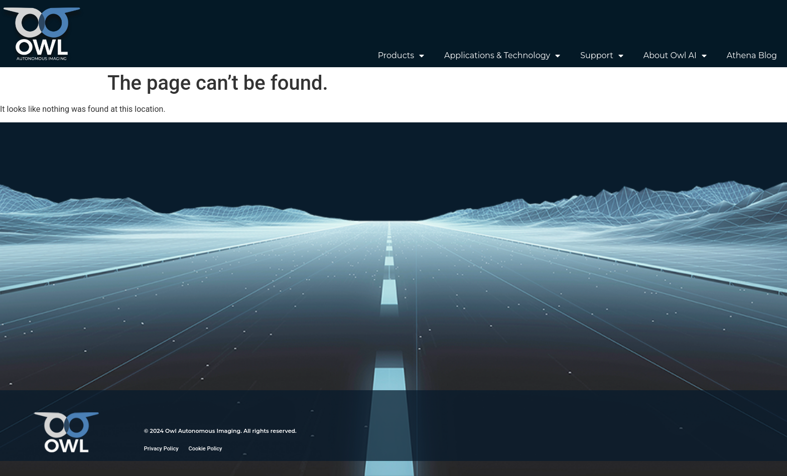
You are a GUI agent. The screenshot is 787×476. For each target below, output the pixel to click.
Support (601, 56)
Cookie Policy (205, 448)
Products (401, 56)
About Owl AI (675, 56)
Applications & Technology (502, 56)
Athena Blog (752, 55)
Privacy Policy (161, 448)
